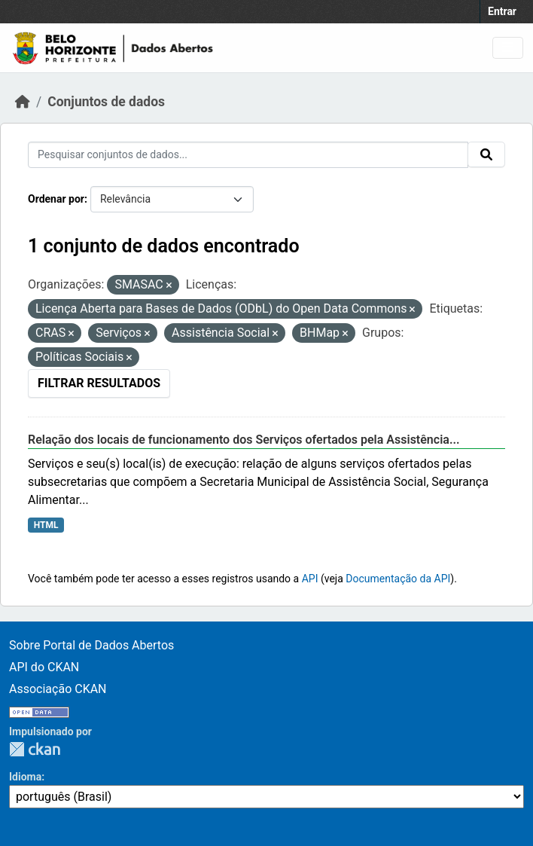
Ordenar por (56, 199)
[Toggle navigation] (507, 48)
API (310, 579)
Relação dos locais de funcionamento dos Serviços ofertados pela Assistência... (244, 439)
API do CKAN (44, 667)
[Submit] (486, 154)
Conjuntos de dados (106, 101)
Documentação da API (398, 579)
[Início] (22, 101)
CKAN (34, 749)
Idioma (25, 777)
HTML (46, 525)
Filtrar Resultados (99, 383)
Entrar (502, 11)
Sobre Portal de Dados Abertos (91, 645)
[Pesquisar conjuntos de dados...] (248, 155)
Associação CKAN (58, 689)
